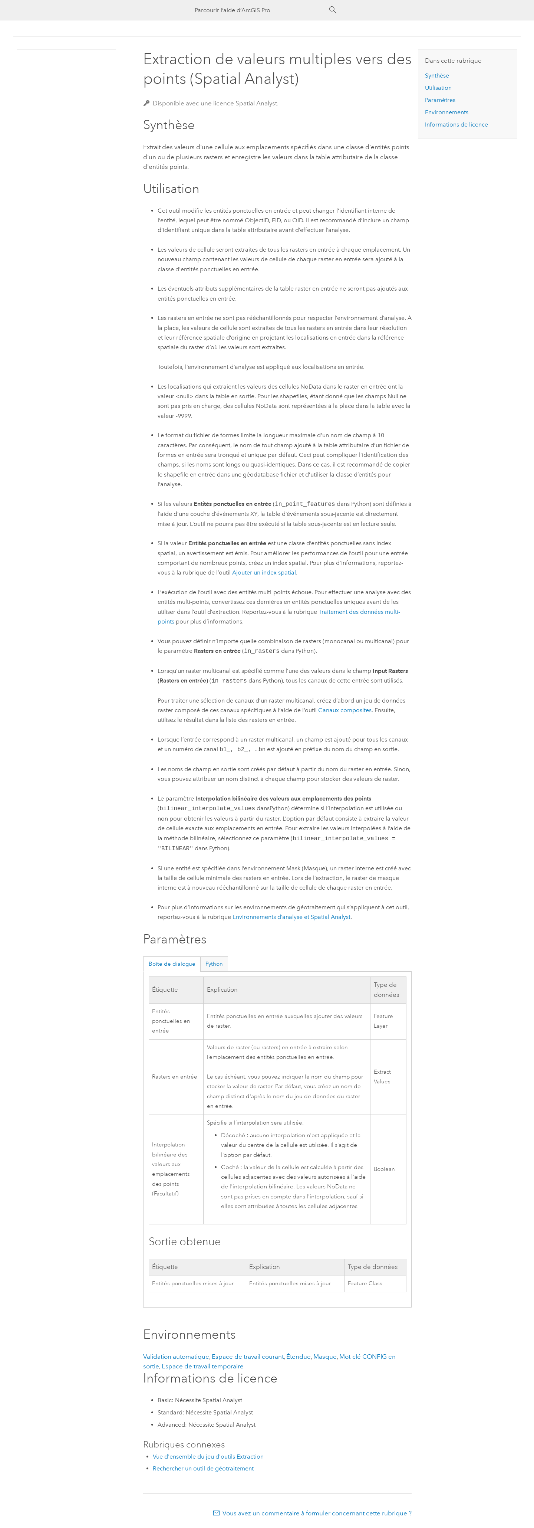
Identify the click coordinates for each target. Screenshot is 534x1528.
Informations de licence (456, 124)
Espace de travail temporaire (203, 1366)
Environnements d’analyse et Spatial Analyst (291, 916)
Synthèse (437, 75)
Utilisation (438, 87)
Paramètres (440, 100)
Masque (325, 1356)
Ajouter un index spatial (264, 572)
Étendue (298, 1356)
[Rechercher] (333, 10)
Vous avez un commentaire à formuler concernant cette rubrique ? (317, 1513)
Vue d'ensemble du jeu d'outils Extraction (208, 1456)
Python (214, 964)
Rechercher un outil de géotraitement (203, 1468)
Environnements (446, 112)
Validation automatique (176, 1356)
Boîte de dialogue (172, 964)
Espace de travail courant (248, 1356)
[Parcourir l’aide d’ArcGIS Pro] (259, 10)
